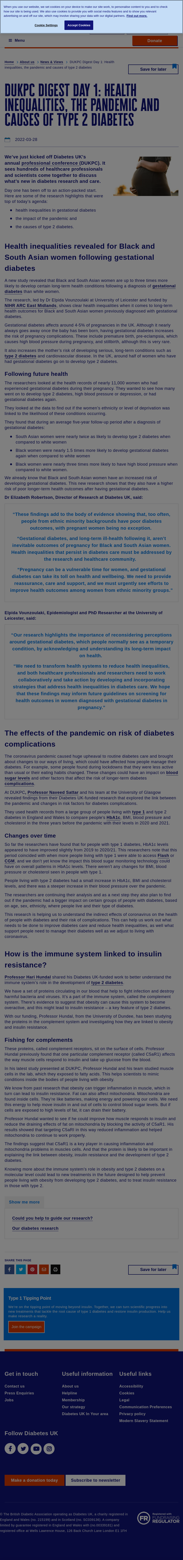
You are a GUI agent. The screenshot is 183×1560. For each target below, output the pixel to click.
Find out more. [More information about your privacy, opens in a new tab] (137, 16)
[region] (91, 17)
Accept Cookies (78, 25)
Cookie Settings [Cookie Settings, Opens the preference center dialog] (46, 25)
